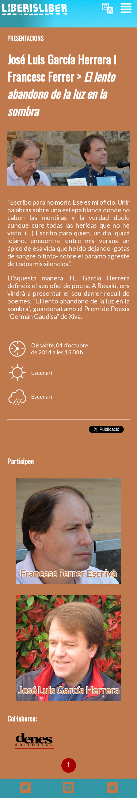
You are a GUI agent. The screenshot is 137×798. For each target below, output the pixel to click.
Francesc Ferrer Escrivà (68, 573)
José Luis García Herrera (68, 690)
